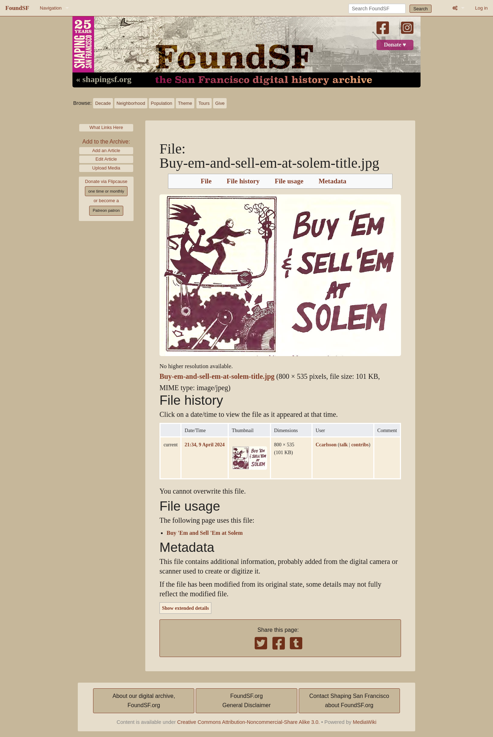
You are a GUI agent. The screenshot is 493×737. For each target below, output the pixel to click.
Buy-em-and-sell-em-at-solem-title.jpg (217, 376)
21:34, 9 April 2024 (205, 444)
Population (161, 103)
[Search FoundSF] (377, 9)
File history (243, 181)
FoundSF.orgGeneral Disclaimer (246, 700)
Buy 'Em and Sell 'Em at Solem (205, 533)
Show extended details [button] (185, 608)
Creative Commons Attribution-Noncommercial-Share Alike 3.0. (248, 722)
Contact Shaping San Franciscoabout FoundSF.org (349, 700)
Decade (103, 103)
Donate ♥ (395, 45)
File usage (289, 181)
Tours (204, 103)
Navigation (50, 8)
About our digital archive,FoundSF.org (144, 700)
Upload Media (106, 168)
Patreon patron (106, 210)
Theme (185, 103)
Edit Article (106, 159)
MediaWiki (364, 722)
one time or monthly (106, 191)
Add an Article (106, 150)
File (206, 181)
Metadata (332, 181)
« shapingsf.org (103, 79)
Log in (481, 8)
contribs (360, 444)
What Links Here (106, 127)
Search (420, 8)
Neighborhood (131, 103)
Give (219, 103)
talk (344, 444)
